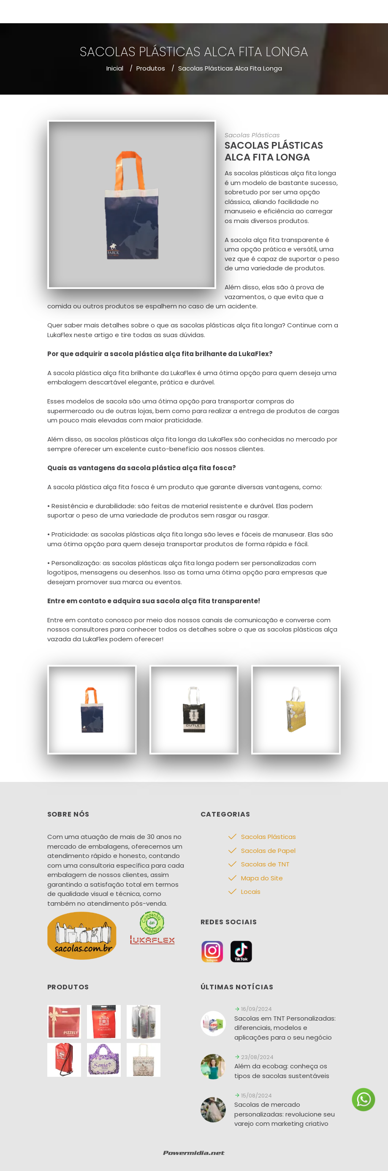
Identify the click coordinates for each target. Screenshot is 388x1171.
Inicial (114, 68)
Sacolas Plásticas (268, 836)
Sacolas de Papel (268, 850)
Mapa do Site (262, 878)
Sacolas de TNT (265, 864)
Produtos (150, 68)
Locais (250, 891)
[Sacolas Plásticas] (92, 709)
